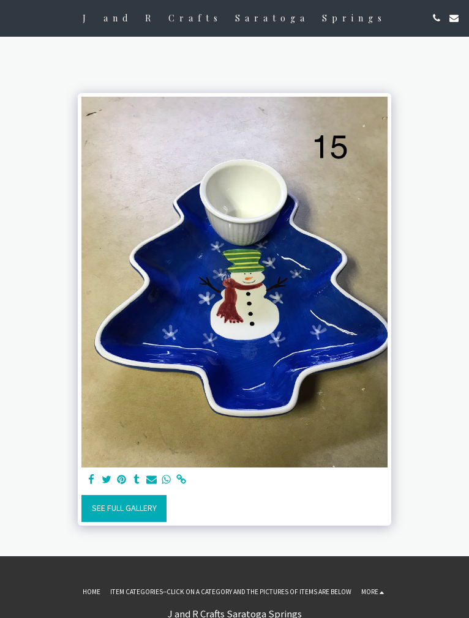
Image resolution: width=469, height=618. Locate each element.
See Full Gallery (124, 507)
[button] (13, 17)
